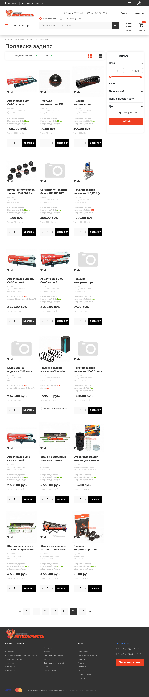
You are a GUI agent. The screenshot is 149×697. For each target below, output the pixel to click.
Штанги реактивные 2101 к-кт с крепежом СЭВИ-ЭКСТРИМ (20, 548)
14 (64, 611)
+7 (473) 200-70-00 (99, 13)
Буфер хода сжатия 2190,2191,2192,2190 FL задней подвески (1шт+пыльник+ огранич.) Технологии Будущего (87, 459)
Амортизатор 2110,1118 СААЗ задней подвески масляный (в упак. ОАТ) (21, 280)
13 (55, 611)
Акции (81, 663)
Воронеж (11, 3)
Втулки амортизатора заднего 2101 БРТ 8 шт (21, 191)
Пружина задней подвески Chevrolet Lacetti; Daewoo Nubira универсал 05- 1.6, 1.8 (54, 370)
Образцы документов (87, 655)
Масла (47, 651)
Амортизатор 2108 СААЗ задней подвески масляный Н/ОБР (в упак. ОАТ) (53, 280)
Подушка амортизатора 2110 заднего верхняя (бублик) (52, 102)
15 (73, 611)
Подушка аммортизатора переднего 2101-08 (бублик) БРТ (85, 280)
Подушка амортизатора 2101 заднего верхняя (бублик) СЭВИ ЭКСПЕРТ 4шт (85, 548)
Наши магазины (85, 674)
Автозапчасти (11, 648)
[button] (23, 56)
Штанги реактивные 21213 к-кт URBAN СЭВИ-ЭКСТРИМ (53, 459)
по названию (48, 18)
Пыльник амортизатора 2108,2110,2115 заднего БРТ (87, 102)
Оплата (81, 670)
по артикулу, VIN (70, 18)
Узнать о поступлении (54, 408)
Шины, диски (50, 670)
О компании (83, 648)
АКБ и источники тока (15, 659)
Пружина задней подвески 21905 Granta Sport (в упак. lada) (88, 370)
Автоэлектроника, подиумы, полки (21, 655)
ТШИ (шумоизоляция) (54, 663)
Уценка (47, 667)
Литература (49, 648)
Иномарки (10, 667)
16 (83, 611)
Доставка (82, 667)
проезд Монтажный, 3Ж (32, 3)
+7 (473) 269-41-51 (75, 13)
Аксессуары (10, 663)
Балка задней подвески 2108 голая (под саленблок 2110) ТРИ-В (20, 370)
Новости (81, 659)
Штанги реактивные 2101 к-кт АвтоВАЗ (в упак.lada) (53, 548)
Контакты (82, 678)
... (36, 611)
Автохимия (10, 651)
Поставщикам (84, 651)
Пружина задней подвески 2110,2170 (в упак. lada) (87, 191)
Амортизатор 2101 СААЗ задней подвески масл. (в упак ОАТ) (18, 102)
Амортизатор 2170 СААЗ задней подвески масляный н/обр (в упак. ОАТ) (20, 459)
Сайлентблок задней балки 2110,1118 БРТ (53, 191)
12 (45, 611)
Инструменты (11, 670)
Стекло (47, 659)
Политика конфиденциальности (81, 690)
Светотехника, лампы (53, 655)
